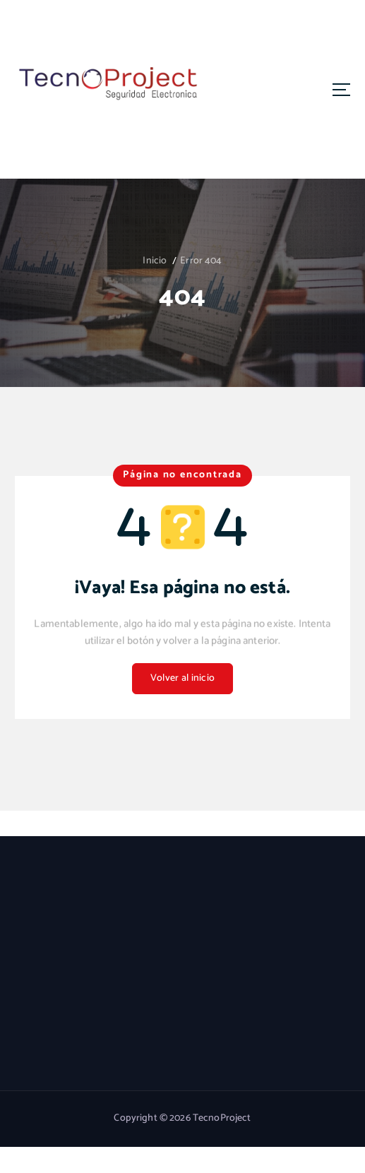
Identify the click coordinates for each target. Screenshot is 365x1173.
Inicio (155, 261)
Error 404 (201, 261)
